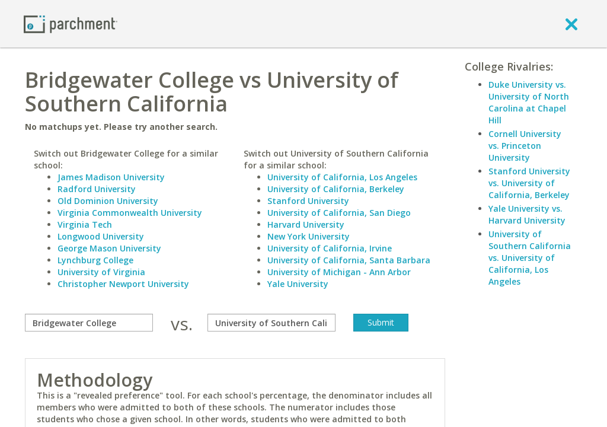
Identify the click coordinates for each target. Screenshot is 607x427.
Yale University (297, 283)
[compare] (89, 323)
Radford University (96, 189)
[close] (571, 24)
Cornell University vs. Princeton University (524, 145)
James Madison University (111, 177)
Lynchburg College (95, 260)
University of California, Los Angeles (342, 177)
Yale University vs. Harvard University (527, 214)
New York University (308, 236)
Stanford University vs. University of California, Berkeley (529, 182)
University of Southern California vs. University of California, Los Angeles (529, 257)
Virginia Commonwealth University (129, 212)
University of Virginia (101, 272)
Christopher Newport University (123, 283)
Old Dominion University (107, 200)
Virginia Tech (84, 224)
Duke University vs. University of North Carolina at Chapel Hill (528, 102)
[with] (271, 323)
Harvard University (305, 224)
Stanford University (308, 200)
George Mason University (109, 248)
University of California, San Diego (339, 212)
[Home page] (70, 23)
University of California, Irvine (329, 248)
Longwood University (100, 236)
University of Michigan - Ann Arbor (339, 272)
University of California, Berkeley (335, 189)
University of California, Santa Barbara (348, 260)
